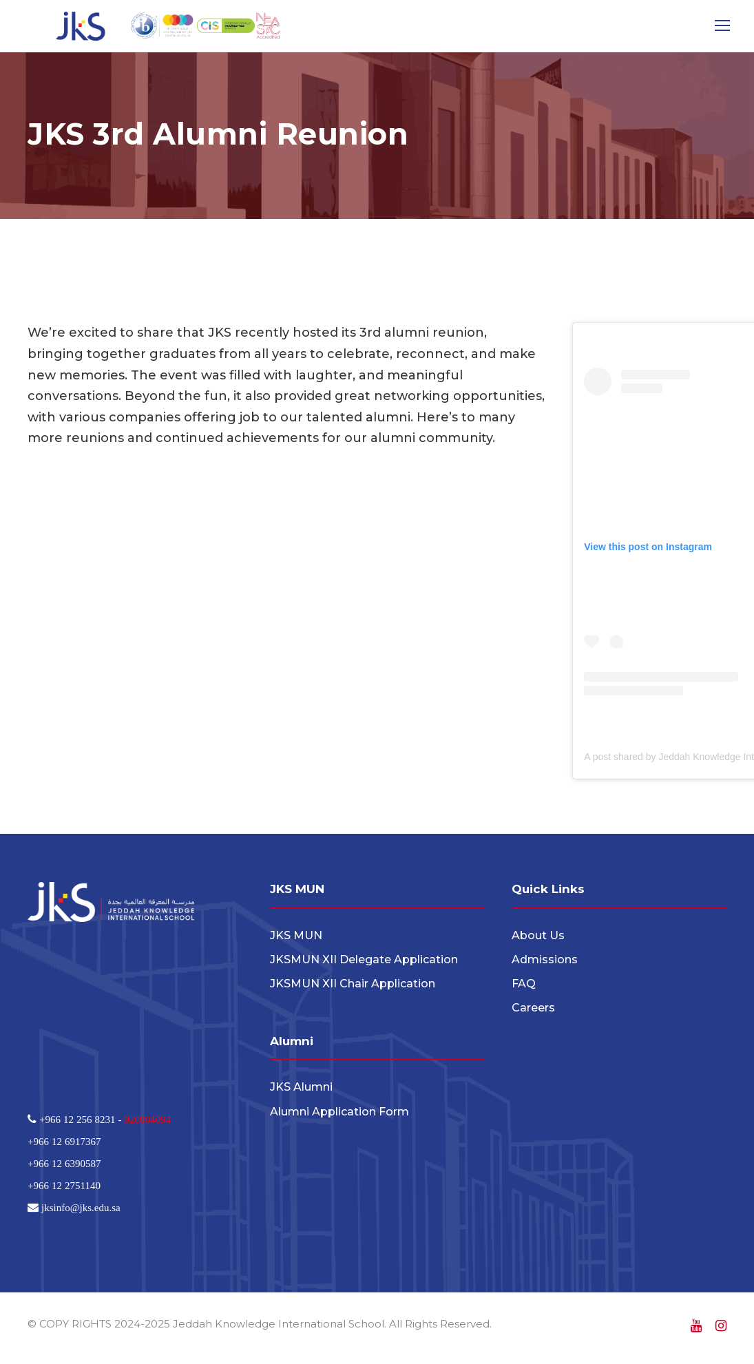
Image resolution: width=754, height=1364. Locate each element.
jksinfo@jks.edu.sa (80, 1211)
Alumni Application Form (339, 1114)
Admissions (545, 962)
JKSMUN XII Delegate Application (364, 962)
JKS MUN (296, 938)
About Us (538, 938)
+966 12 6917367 (64, 1145)
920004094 (147, 1123)
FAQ (524, 987)
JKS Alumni (301, 1090)
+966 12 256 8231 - (80, 1123)
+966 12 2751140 (64, 1189)
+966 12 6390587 (64, 1167)
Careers (533, 1011)
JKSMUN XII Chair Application (352, 987)
